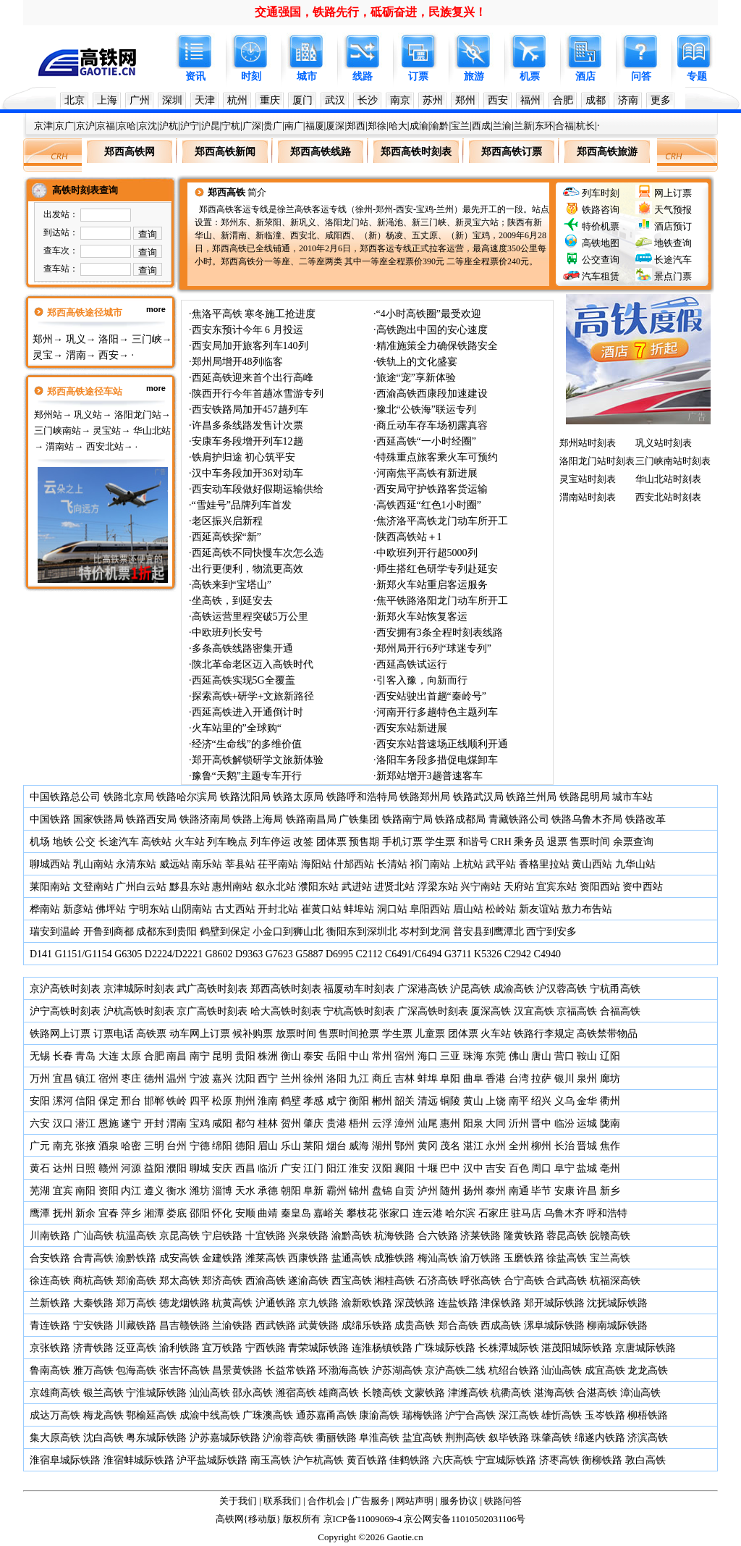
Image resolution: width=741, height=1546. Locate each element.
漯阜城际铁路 (554, 1325)
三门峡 (147, 339)
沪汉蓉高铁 (561, 988)
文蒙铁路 (425, 1392)
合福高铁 (620, 1011)
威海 (359, 1145)
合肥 (563, 100)
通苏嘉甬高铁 (326, 1415)
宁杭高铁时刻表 (358, 1011)
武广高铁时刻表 (212, 988)
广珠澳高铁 (267, 1415)
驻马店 (526, 1213)
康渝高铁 (379, 1415)
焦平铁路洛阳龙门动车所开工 (442, 600)
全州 (519, 1145)
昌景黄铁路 (237, 1370)
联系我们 (282, 1500)
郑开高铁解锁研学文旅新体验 (257, 760)
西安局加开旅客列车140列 (250, 345)
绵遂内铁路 (600, 1437)
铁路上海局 (257, 819)
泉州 (587, 1078)
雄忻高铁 (561, 1415)
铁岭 (176, 1101)
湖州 (382, 1145)
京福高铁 (576, 1011)
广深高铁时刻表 (432, 1011)
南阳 (85, 1190)
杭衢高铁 (511, 1392)
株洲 (267, 1056)
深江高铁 (519, 1415)
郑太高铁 (179, 1280)
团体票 (331, 841)
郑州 (465, 100)
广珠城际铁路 (445, 1348)
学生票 (440, 841)
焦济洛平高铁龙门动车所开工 (442, 521)
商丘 (382, 1078)
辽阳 (610, 1056)
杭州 (237, 100)
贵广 (272, 125)
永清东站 (136, 864)
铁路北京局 (128, 796)
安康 (564, 1190)
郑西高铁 (227, 192)
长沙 (367, 100)
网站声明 (414, 1500)
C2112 (369, 954)
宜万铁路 (222, 1348)
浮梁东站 (438, 886)
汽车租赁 (600, 276)
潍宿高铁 (296, 1392)
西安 (498, 100)
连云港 (427, 1213)
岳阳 (336, 1056)
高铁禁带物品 (607, 1033)
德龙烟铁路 (184, 1303)
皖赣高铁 (610, 1235)
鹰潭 (40, 1213)
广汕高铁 (93, 1235)
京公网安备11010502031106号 (464, 1518)
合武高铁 (566, 1280)
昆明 (222, 1056)
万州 (40, 1078)
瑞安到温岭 (55, 931)
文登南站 (93, 886)
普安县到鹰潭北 (488, 931)
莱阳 (313, 1145)
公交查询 (600, 259)
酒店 (585, 76)
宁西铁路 (265, 1348)
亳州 (610, 1168)
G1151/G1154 (83, 954)
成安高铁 (179, 1258)
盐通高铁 (351, 1258)
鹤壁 (291, 1101)
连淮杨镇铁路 (382, 1348)
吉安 (496, 1168)
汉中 (473, 1168)
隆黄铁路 (524, 1235)
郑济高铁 (222, 1280)
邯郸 (154, 1101)
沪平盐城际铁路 (212, 1460)
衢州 (610, 1101)
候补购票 (252, 1033)
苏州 (433, 100)
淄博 (222, 1190)
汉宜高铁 (534, 1011)
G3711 (458, 954)
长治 (564, 1145)
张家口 (394, 1213)
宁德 (200, 1145)
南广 (293, 125)
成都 (595, 100)
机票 (530, 76)
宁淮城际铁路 (156, 1392)
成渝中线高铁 (209, 1415)
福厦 (314, 125)
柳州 (541, 1145)
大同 (496, 1123)
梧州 (359, 1123)
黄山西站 (592, 864)
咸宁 (336, 1101)
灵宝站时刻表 (587, 479)
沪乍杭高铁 (318, 1460)
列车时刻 (600, 193)
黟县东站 (189, 886)
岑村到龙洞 (424, 931)
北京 (74, 100)
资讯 (195, 76)
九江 (360, 1078)
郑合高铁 (458, 1325)
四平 (200, 1101)
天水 (245, 1190)
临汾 (564, 1123)
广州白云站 (141, 886)
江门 (313, 1168)
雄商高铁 (338, 1392)
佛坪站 (111, 909)
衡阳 (359, 1101)
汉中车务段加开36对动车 (247, 473)
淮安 (359, 1168)
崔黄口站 (321, 909)
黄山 (473, 1101)
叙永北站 (275, 886)
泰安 (313, 1056)
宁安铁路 (93, 1325)
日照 (85, 1168)
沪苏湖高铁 (397, 1370)
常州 (382, 1056)
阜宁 (564, 1168)
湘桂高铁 (394, 1280)
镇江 (85, 1078)
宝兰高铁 (610, 1258)
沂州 (519, 1123)
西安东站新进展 (411, 728)
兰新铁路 (50, 1303)
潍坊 (200, 1190)
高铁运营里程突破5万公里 (250, 616)
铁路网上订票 (60, 1033)
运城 (587, 1123)
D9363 (249, 954)
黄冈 (428, 1145)
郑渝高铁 (136, 1280)
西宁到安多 (551, 931)
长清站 (392, 864)
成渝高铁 (514, 988)
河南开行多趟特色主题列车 (437, 712)
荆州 (245, 1101)
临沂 (268, 1168)
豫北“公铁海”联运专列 (426, 409)
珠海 (473, 1056)
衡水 (176, 1190)
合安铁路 (50, 1258)
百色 (519, 1168)
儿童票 (430, 1033)
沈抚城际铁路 (617, 1303)
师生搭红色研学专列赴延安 (437, 568)
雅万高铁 (93, 1370)
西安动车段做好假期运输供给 (257, 489)
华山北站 (152, 430)
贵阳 (245, 1056)
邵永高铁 (252, 1392)
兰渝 (502, 125)
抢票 (369, 1033)
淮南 (268, 1101)
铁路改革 (645, 819)
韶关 (404, 1101)
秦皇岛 (296, 1213)
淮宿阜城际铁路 (65, 1460)
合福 (564, 125)
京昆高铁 (179, 1235)
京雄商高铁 (55, 1392)
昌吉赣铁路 (184, 1325)
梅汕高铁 (438, 1258)
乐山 (291, 1145)
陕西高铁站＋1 (409, 537)
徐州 (312, 1078)
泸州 (428, 1190)
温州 (176, 1078)
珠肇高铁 (551, 1437)
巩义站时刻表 (663, 442)
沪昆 (210, 125)
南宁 (200, 1056)
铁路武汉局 (478, 796)
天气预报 (673, 209)
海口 (428, 1056)
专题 (697, 76)
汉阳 (382, 1168)
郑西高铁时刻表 (285, 988)
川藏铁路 (136, 1325)
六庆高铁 (453, 1460)
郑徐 (377, 125)
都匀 (245, 1123)
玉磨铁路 (524, 1258)
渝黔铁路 (136, 1258)
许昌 (587, 1190)
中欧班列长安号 (227, 632)
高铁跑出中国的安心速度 (432, 329)
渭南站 (60, 446)
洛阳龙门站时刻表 (597, 460)
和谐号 (473, 841)
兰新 (523, 125)
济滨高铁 (647, 1437)
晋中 (541, 1123)
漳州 (404, 1123)
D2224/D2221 (174, 954)
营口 (564, 1056)
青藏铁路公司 (518, 819)
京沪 (85, 125)
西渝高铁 (265, 1280)
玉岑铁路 (605, 1415)
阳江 (336, 1168)
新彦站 (78, 909)
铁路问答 (503, 1500)
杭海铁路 (394, 1235)
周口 (541, 1168)
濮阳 (176, 1168)
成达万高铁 (55, 1415)
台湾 (519, 1078)
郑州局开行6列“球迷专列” (433, 648)
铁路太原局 (298, 796)
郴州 (382, 1101)
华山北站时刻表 (668, 479)
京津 (43, 125)
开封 (154, 1123)
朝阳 (291, 1190)
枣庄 (131, 1078)
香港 (496, 1078)
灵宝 (43, 355)
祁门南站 (430, 864)
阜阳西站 (430, 909)
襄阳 (404, 1168)
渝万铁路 (480, 1258)
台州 (176, 1145)
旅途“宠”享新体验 (416, 377)
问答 (641, 76)
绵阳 (222, 1145)
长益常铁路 (291, 1370)
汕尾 (428, 1123)
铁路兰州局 (531, 796)
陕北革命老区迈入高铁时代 (252, 664)
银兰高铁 (103, 1392)
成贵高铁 (414, 1325)
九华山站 (635, 864)
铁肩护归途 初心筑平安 (244, 457)
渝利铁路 (179, 1348)
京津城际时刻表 (138, 988)
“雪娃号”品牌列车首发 (242, 505)
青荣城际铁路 (318, 1348)
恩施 (108, 1123)
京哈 (126, 125)
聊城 (200, 1168)
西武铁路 (275, 1325)
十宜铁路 (265, 1235)
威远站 (174, 864)
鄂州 (404, 1145)
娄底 (176, 1213)
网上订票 (673, 193)
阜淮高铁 (379, 1437)
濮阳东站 (318, 886)
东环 (544, 125)
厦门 (302, 100)
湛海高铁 (554, 1392)
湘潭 (154, 1213)
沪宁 (189, 125)
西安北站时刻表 (668, 497)
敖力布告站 (587, 909)
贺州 (291, 1123)
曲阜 (473, 1078)
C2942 (517, 954)
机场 (40, 841)
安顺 (245, 1213)
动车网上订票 (199, 1033)
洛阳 (108, 339)
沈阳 (245, 1078)
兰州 (291, 1078)
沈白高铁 (103, 1437)
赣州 (108, 1168)
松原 (222, 1101)
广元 (40, 1145)
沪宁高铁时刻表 (65, 1011)
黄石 (40, 1168)
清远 (428, 1101)
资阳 (108, 1190)
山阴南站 (192, 909)
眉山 (268, 1145)
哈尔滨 (460, 1213)
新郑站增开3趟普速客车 (429, 775)
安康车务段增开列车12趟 (247, 441)
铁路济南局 (204, 819)
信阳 (85, 1101)
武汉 (335, 100)
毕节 (541, 1190)
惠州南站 (232, 886)
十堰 (428, 1168)
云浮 (382, 1123)
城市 (307, 76)
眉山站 (468, 909)
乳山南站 (93, 864)
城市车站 (632, 796)
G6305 (128, 954)
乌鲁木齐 (564, 1213)
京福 (105, 125)
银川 (564, 1078)
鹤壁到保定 (225, 931)
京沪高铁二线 (455, 1370)
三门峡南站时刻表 (673, 460)
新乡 (610, 1190)
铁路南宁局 (407, 819)
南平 (519, 1101)
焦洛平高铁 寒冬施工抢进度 (254, 313)
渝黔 (439, 125)
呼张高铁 (480, 1280)
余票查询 (633, 841)
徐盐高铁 (566, 1258)
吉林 (404, 1078)
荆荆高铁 (465, 1437)
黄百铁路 (367, 1460)
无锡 (40, 1056)
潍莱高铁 (265, 1258)
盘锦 (382, 1190)
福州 (530, 100)
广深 (251, 125)
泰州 (496, 1190)
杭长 (585, 125)
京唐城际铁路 (645, 1348)
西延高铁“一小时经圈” (426, 441)
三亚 (450, 1056)
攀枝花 (362, 1213)
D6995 (339, 954)
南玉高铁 (270, 1460)
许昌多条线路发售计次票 (247, 425)
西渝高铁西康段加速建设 (432, 393)
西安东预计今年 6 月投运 (247, 329)
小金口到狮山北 (288, 931)
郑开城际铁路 (554, 1303)
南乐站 (207, 864)
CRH (501, 841)
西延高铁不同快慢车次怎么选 (257, 552)
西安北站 (105, 446)
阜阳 (450, 1078)
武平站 (501, 864)
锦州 (359, 1190)
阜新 (313, 1190)
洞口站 (392, 909)
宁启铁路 (222, 1235)
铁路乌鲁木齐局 (586, 819)
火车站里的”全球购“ (236, 728)
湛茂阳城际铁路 (576, 1348)
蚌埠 (428, 1078)
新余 (85, 1213)
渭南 (76, 355)
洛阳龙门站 (137, 414)
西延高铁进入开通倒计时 (247, 712)
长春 (63, 1056)
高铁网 (230, 1518)
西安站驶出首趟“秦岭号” (431, 696)
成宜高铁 (605, 1370)
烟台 (336, 1145)
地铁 (63, 841)
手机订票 (402, 841)
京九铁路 (318, 1303)
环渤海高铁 (343, 1370)
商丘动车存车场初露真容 (432, 425)
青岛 (85, 1056)
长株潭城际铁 (508, 1348)
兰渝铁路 (232, 1325)
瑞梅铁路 (422, 1415)
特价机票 (600, 226)
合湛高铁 (597, 1392)
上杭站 (468, 864)
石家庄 (493, 1213)
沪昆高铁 (470, 988)
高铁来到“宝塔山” (231, 584)
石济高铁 (438, 1280)
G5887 (309, 954)
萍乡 (131, 1213)
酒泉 (108, 1145)
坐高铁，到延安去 (232, 600)
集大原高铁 (55, 1437)
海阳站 (316, 864)
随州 (450, 1190)
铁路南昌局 (311, 819)
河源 (131, 1168)
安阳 (40, 1101)
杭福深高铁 (615, 1280)
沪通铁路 (275, 1303)
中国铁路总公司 (65, 796)
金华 (587, 1101)
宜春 (108, 1213)
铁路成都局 (460, 819)
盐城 (587, 1168)
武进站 (357, 886)
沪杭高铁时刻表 (138, 1011)
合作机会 (326, 1500)
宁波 (200, 1078)
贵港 (336, 1123)
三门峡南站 (57, 430)
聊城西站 (50, 864)
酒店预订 (673, 226)
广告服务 (370, 1500)
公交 (85, 841)
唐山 (541, 1056)
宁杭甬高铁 (615, 988)
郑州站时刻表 (587, 442)
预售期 (364, 841)
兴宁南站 (480, 886)
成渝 (419, 125)
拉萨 (541, 1078)
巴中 (450, 1168)
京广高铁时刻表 (212, 1011)
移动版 (262, 1518)
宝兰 (460, 125)
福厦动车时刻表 (358, 988)
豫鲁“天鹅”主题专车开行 (247, 775)
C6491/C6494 (413, 954)
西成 (481, 125)
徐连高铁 (50, 1280)
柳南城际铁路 (617, 1325)
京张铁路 (50, 1348)
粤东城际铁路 (156, 1437)
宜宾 (63, 1190)
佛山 (519, 1056)
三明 (154, 1145)
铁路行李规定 (544, 1033)
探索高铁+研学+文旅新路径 (253, 696)
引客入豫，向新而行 (421, 680)
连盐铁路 (458, 1303)
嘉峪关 (328, 1213)
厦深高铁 (490, 1011)
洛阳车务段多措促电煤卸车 (437, 760)
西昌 (245, 1168)
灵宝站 (107, 430)
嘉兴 (222, 1078)
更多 (661, 100)
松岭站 (501, 909)
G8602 (218, 954)
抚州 (63, 1213)
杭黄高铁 (232, 1303)
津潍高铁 (468, 1392)
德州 (154, 1078)
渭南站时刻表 (587, 497)
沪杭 (168, 125)
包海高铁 (136, 1370)
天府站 (519, 886)
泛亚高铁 (136, 1348)
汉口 (63, 1123)
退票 (557, 841)
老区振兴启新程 (227, 521)
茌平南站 (278, 864)
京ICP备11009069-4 (362, 1518)
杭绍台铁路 (513, 1370)
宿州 (404, 1056)
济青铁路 (93, 1348)
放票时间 (296, 1033)
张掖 (85, 1145)
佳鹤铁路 (409, 1460)
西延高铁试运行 (411, 664)
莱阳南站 (50, 886)
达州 (63, 1168)
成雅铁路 (394, 1258)
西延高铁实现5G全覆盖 (243, 680)
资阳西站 (600, 886)
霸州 (336, 1190)
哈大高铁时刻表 (285, 1011)
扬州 (473, 1190)
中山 (359, 1056)
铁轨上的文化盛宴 (416, 361)
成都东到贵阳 (166, 931)
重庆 (270, 100)
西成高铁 (500, 1325)
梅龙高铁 (103, 1415)
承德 (268, 1190)
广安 (291, 1168)
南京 (400, 100)
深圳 (172, 100)
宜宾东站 (556, 886)
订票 (418, 76)
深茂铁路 (414, 1303)
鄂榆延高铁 (151, 1415)
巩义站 (88, 414)
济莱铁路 (480, 1235)
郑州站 (48, 414)
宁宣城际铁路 (505, 1460)
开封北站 (278, 909)
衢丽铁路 (336, 1437)
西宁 (268, 1078)
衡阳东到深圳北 (361, 931)
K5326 (487, 954)
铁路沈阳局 (245, 796)
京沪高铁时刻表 (65, 988)
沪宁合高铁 (470, 1415)
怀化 (222, 1213)
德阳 (245, 1145)
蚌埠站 (359, 909)
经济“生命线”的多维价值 (247, 744)
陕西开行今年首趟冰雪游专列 (257, 393)
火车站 (189, 841)
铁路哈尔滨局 (186, 796)
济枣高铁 (559, 1460)
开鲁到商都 (108, 931)
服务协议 (459, 1500)
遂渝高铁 (308, 1280)
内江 (131, 1190)
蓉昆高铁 (566, 1235)
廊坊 (610, 1078)
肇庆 (313, 1123)
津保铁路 (500, 1303)
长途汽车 (673, 259)
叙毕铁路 (508, 1437)
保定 (108, 1101)
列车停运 (270, 841)
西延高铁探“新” (226, 537)
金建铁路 (222, 1258)
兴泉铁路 (308, 1235)
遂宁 (131, 1123)
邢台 (131, 1101)
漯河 (63, 1101)
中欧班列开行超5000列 (427, 552)
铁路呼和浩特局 (361, 796)
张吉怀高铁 (184, 1370)
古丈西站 (235, 909)
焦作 (610, 1145)
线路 (362, 76)
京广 (64, 125)
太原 (131, 1056)
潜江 (85, 1123)
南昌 (176, 1056)
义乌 (564, 1101)
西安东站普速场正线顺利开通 (442, 744)
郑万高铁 (136, 1303)
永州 (496, 1145)
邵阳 (200, 1213)
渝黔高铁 (351, 1235)
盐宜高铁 (422, 1437)
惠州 (450, 1123)
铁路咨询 (600, 209)
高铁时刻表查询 (85, 190)
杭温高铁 (136, 1235)
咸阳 (222, 1123)
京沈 (147, 125)
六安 (40, 1123)
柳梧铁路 (647, 1415)
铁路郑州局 (424, 796)
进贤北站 (394, 886)
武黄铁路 (318, 1325)
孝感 (313, 1101)
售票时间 (589, 841)
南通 (519, 1190)
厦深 (335, 125)
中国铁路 (50, 819)
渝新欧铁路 (367, 1303)
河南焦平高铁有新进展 (427, 473)
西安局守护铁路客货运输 (432, 489)
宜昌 (63, 1078)
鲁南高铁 (50, 1370)
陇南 (610, 1123)
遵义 (154, 1190)
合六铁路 (438, 1235)
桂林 (268, 1123)
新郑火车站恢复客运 (421, 616)
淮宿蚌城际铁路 (138, 1460)
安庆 (222, 1168)
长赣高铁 (382, 1392)
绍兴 (541, 1101)
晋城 (587, 1145)
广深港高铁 (422, 988)
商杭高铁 (93, 1280)
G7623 (279, 954)
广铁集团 (359, 819)
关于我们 (238, 1500)
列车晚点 (227, 841)
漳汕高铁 (640, 1392)
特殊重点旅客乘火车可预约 (437, 457)
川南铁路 (50, 1235)
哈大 (398, 125)
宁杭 (230, 125)
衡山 (291, 1056)
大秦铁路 (93, 1303)
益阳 (154, 1168)
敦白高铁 (645, 1460)
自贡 (404, 1190)
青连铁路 (50, 1325)
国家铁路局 (98, 819)
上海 (107, 100)
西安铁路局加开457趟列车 (250, 409)
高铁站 (156, 841)
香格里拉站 (544, 864)
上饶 (496, 1101)
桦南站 (45, 909)
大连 (108, 1056)
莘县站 (240, 864)
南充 (63, 1145)
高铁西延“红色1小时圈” (428, 505)
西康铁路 (308, 1258)
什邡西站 (354, 864)
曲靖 (268, 1213)
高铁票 (151, 1033)
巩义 (76, 339)
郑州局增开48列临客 (237, 361)
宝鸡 (200, 1123)
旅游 (474, 76)
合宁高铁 (524, 1280)
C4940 (547, 954)
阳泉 (473, 1123)
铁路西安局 (151, 819)
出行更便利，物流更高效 (247, 568)
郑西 (356, 125)
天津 (205, 100)
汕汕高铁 (561, 1370)
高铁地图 (600, 243)
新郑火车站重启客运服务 (432, 584)
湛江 (473, 1145)
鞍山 (587, 1056)
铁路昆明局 (584, 796)
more (156, 309)
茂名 (450, 1145)
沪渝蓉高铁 (288, 1437)
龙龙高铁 (647, 1370)
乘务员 (529, 841)
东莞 (496, 1056)
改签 (303, 841)
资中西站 (642, 886)
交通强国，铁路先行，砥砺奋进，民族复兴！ (370, 12)
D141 (41, 954)
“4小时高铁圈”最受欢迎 (428, 313)
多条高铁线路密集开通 (242, 648)
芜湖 (40, 1190)
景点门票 (673, 276)
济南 (628, 100)
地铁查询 (673, 243)
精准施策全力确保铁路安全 (437, 345)
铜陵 (450, 1101)
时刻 (251, 76)
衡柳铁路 (602, 1460)
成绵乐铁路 (367, 1325)
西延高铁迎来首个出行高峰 (252, 377)
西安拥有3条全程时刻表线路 (439, 632)
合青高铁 (93, 1258)
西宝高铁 (351, 1280)
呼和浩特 (607, 1213)
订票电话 (113, 1033)
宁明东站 (149, 909)
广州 (140, 100)
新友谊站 (539, 909)
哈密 (131, 1145)
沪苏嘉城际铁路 (225, 1437)
